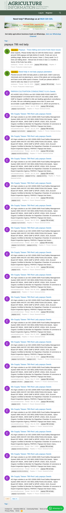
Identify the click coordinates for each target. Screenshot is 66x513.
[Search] (60, 13)
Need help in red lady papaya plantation (31, 72)
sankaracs (14, 64)
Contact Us (8, 509)
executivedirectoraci (17, 106)
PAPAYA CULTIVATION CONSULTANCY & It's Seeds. (33, 91)
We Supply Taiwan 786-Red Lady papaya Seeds (31, 114)
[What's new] (56, 13)
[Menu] (6, 13)
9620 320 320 (46, 19)
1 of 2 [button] (7, 499)
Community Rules (32, 509)
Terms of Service (45, 509)
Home (17, 511)
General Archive (45, 108)
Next (15, 499)
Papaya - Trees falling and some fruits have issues (36, 50)
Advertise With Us (19, 509)
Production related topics (24, 67)
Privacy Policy (9, 511)
